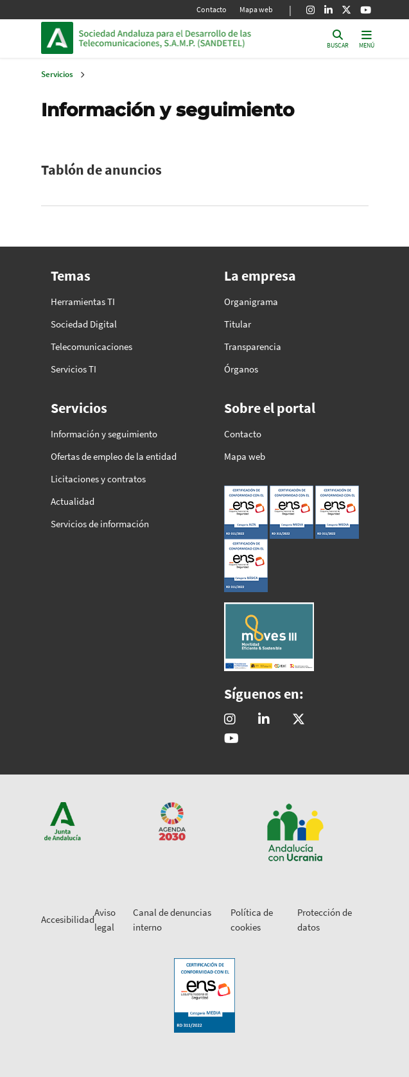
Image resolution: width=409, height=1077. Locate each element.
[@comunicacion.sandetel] (230, 720)
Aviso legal (105, 919)
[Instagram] (310, 9)
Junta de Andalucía (57, 38)
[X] (346, 9)
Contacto (211, 9)
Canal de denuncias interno (172, 919)
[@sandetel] (298, 720)
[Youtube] (365, 9)
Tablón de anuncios (101, 170)
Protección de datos (324, 919)
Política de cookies (252, 919)
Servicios (57, 74)
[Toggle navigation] (366, 38)
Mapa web (256, 9)
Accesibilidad (67, 919)
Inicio (165, 38)
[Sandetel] (264, 720)
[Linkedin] (328, 9)
